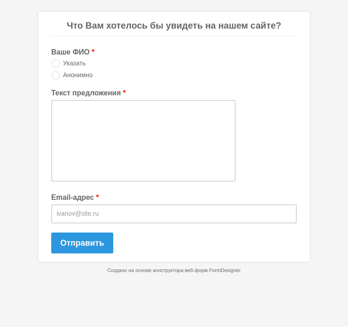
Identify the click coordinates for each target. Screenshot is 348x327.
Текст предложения (88, 93)
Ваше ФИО (72, 52)
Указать (74, 63)
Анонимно (78, 75)
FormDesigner (225, 270)
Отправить (82, 243)
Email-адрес (75, 197)
